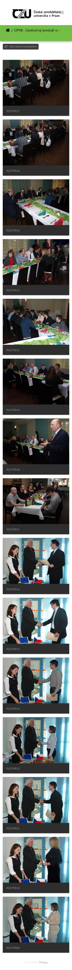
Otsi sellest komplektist (21, 46)
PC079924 (13, 230)
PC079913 (13, 768)
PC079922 (13, 290)
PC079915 (13, 649)
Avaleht (8, 30)
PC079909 (13, 948)
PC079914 (13, 709)
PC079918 (13, 469)
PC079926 (13, 171)
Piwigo (43, 962)
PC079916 (13, 589)
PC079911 (13, 828)
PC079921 (13, 350)
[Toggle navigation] (62, 12)
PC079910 (13, 888)
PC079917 (13, 529)
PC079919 (13, 410)
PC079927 (13, 111)
